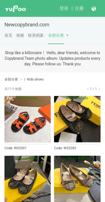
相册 (20, 35)
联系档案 (36, 35)
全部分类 (56, 35)
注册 (79, 8)
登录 (63, 8)
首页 (8, 35)
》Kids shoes (34, 79)
